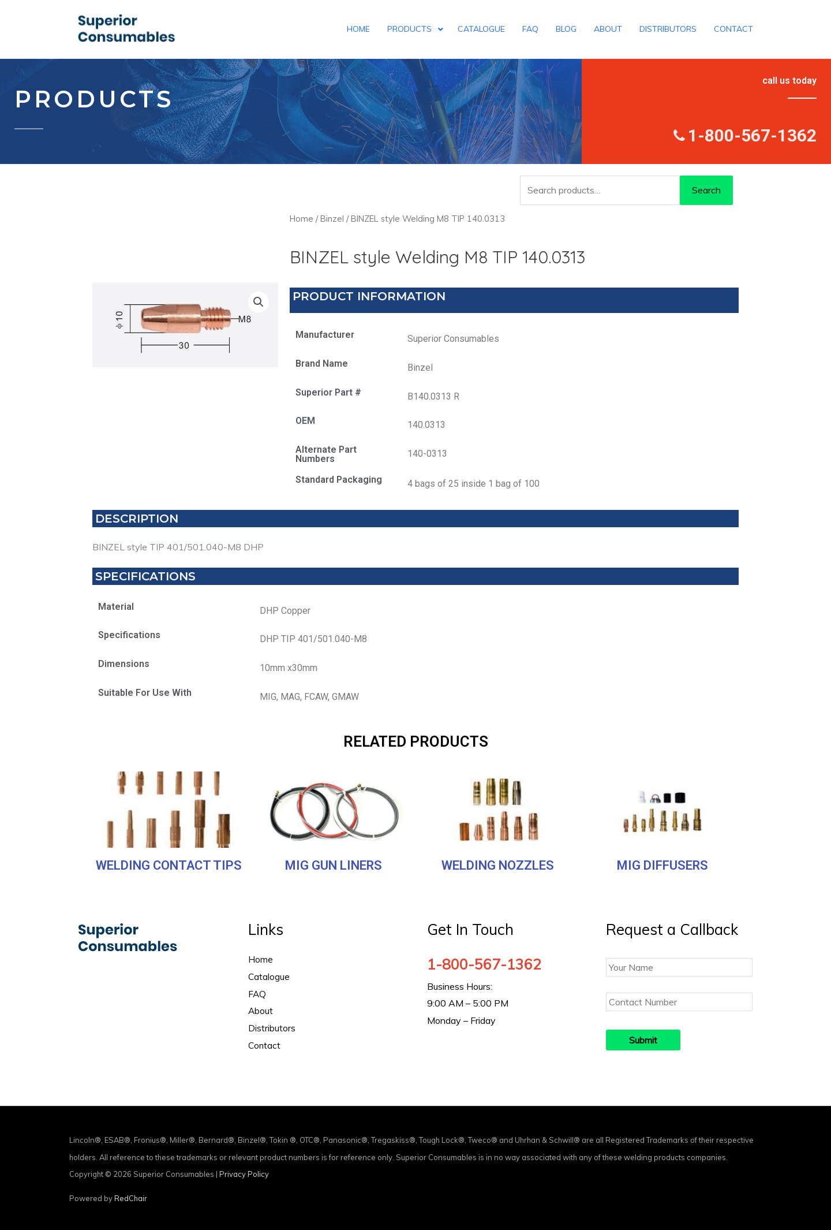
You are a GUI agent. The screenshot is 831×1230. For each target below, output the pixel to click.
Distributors (271, 1028)
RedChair (130, 1198)
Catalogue (269, 976)
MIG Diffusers (662, 865)
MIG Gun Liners (333, 865)
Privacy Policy (244, 1174)
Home (301, 218)
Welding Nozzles (497, 865)
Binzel (332, 218)
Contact (265, 1045)
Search (706, 190)
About (261, 1010)
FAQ (257, 994)
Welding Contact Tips (169, 865)
